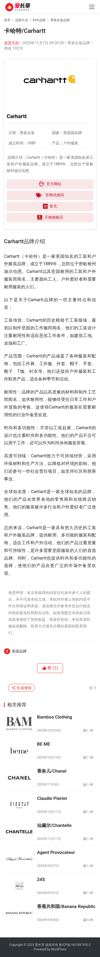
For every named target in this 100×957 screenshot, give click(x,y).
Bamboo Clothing (54, 717)
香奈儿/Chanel (51, 771)
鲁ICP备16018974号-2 (75, 945)
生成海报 (21, 688)
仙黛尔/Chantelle (54, 825)
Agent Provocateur (56, 852)
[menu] (91, 7)
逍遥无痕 (11, 43)
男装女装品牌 (78, 43)
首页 (7, 20)
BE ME (43, 744)
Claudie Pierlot (52, 798)
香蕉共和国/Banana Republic (66, 906)
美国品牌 (19, 651)
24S (41, 879)
